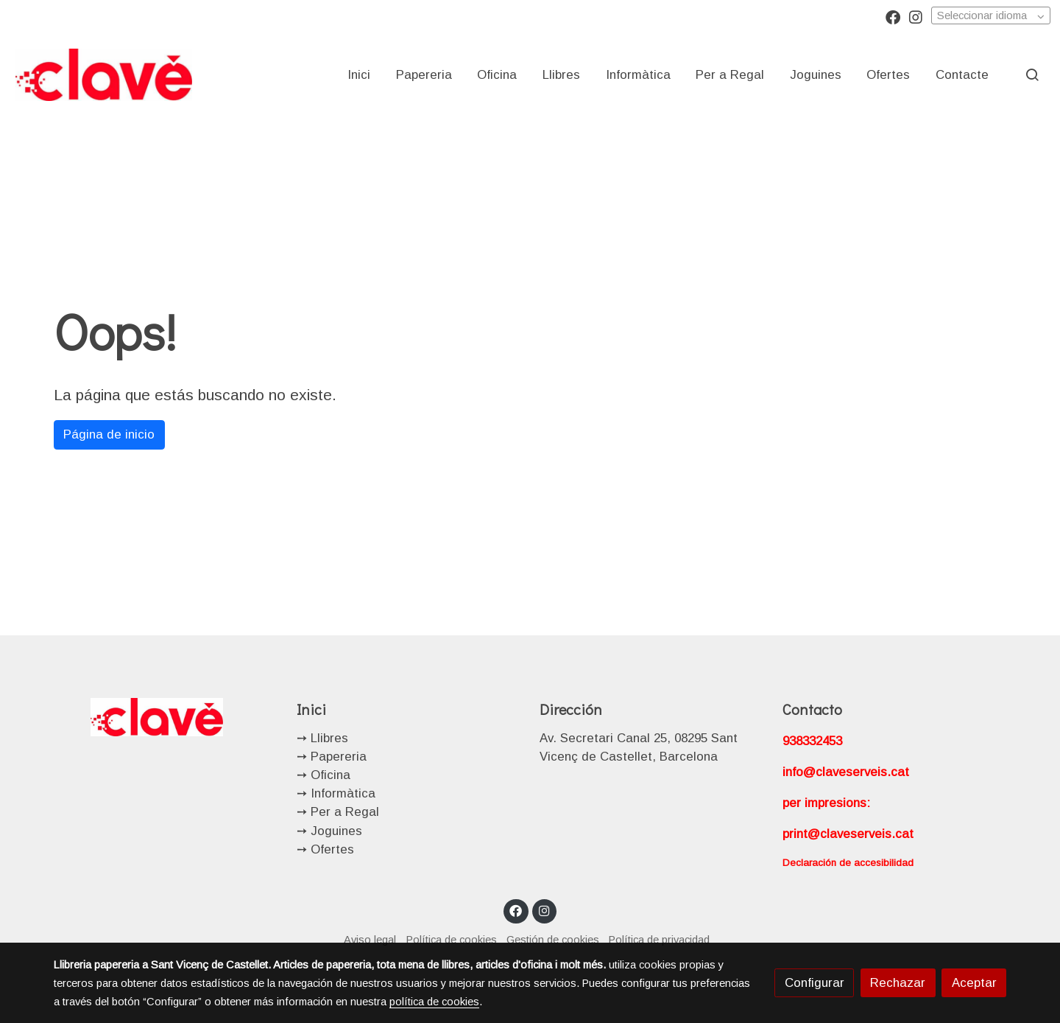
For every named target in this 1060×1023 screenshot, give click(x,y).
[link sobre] (165, 716)
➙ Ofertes (325, 849)
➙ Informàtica (336, 793)
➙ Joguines (329, 831)
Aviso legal (370, 940)
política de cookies (434, 1002)
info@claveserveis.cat (845, 772)
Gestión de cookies (552, 940)
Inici (311, 709)
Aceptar (974, 983)
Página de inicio (109, 434)
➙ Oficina (323, 775)
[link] (103, 74)
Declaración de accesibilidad (848, 862)
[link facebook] (893, 16)
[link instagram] (915, 16)
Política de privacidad (659, 940)
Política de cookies (451, 940)
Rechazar (897, 983)
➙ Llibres (322, 738)
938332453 (812, 741)
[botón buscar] (1032, 74)
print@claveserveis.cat (848, 834)
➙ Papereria (332, 757)
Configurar (814, 983)
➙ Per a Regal (338, 812)
